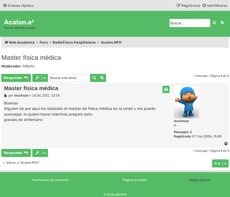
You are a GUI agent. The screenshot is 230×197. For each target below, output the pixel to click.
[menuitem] (214, 5)
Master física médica (31, 57)
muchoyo (181, 121)
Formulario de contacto (50, 180)
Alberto (29, 66)
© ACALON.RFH (115, 194)
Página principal (135, 180)
